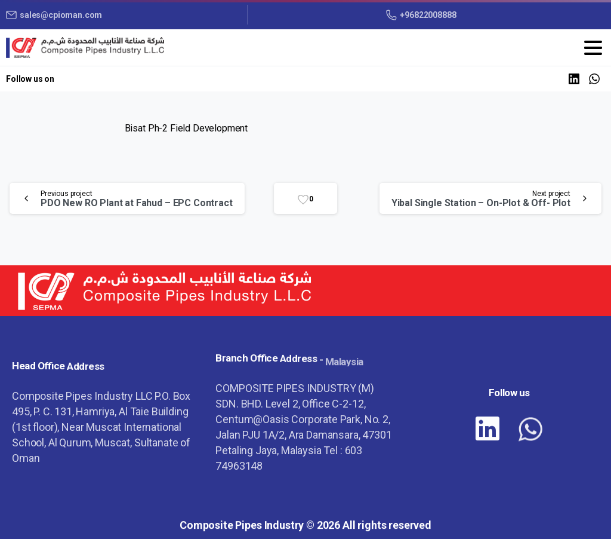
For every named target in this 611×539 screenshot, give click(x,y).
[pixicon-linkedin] (487, 438)
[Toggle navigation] (593, 48)
